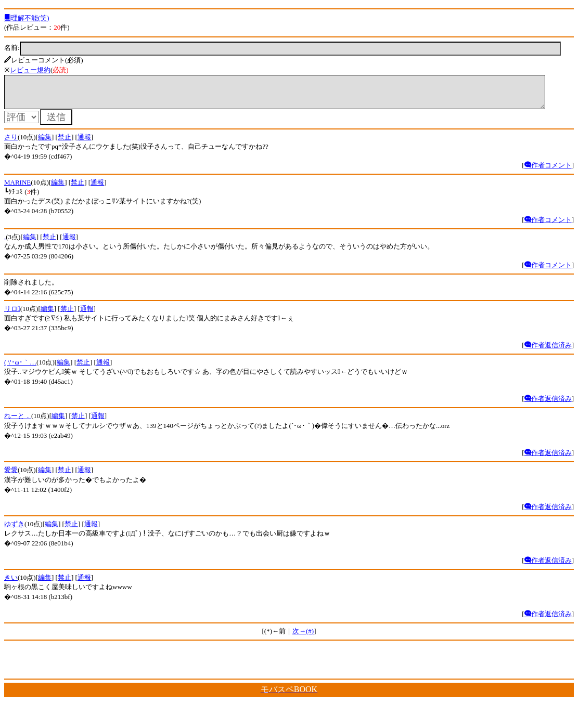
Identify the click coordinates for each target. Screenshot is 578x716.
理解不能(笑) (26, 18)
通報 (84, 143)
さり (11, 143)
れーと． (17, 422)
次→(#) (303, 637)
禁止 (64, 143)
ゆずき (14, 530)
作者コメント (548, 171)
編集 (45, 143)
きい (11, 584)
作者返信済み (548, 351)
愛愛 (11, 476)
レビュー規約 (30, 70)
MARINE (17, 188)
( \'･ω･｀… (20, 368)
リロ (12, 315)
